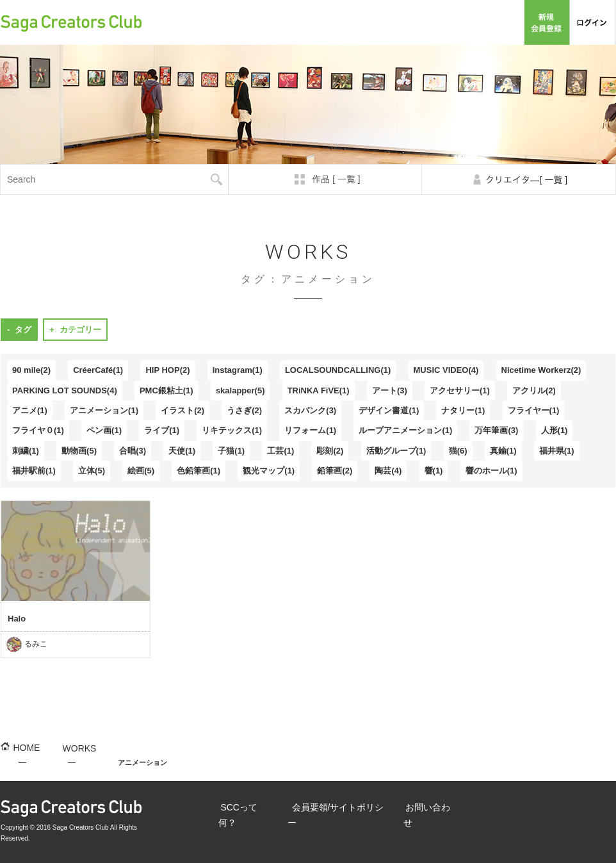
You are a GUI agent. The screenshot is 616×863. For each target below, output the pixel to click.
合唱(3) (132, 451)
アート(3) (389, 390)
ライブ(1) (161, 430)
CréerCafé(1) (98, 370)
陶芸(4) (388, 470)
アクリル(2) (534, 390)
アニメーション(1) (104, 410)
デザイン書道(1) (389, 410)
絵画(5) (140, 470)
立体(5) (91, 470)
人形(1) (554, 430)
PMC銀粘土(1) (166, 390)
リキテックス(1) (232, 430)
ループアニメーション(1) (405, 430)
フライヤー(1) (534, 410)
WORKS (69, 763)
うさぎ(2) (244, 410)
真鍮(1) (503, 451)
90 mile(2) (31, 370)
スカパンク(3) (310, 410)
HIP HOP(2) (167, 370)
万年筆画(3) (496, 430)
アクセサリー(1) (460, 390)
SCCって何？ (332, 22)
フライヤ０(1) (38, 430)
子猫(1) (231, 451)
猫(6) (458, 451)
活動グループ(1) (396, 451)
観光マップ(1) (269, 470)
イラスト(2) (182, 410)
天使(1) (181, 451)
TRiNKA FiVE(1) (319, 390)
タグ (23, 329)
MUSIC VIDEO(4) (446, 370)
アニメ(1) (29, 410)
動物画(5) (79, 451)
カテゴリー (80, 329)
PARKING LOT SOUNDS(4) (64, 390)
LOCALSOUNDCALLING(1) (338, 370)
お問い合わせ (492, 22)
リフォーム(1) (310, 430)
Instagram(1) (238, 370)
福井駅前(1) (34, 470)
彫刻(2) (329, 451)
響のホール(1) (491, 470)
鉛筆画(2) (334, 470)
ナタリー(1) (463, 410)
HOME (22, 763)
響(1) (434, 470)
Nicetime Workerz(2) (541, 370)
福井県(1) (556, 451)
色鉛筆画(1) (198, 470)
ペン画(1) (104, 430)
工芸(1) (280, 451)
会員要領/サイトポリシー (411, 22)
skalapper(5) (240, 390)
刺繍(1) (25, 451)
